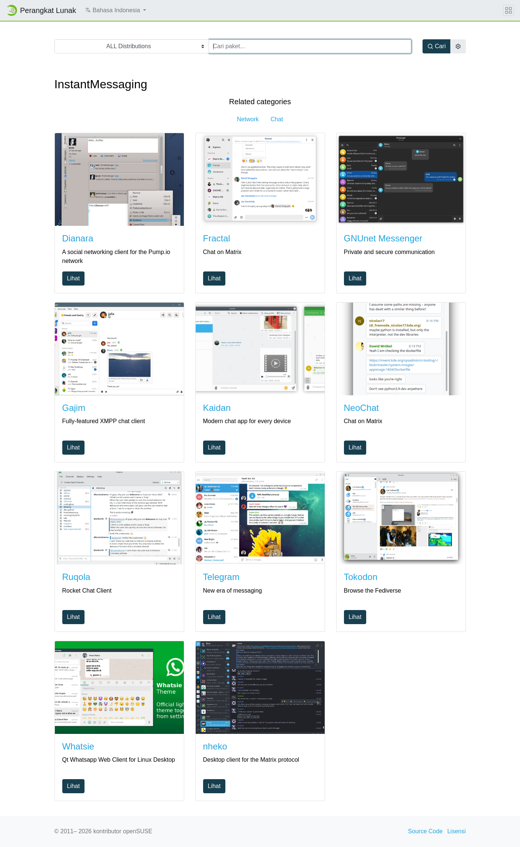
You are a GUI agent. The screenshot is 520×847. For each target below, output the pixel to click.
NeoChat (361, 408)
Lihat (73, 278)
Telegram (221, 577)
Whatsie (78, 746)
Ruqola (76, 577)
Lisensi (456, 831)
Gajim (74, 408)
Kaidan (217, 408)
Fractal (216, 238)
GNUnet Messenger (383, 238)
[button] (115, 10)
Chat (277, 119)
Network (248, 119)
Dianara (77, 238)
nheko (215, 746)
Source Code (425, 831)
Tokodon (361, 577)
